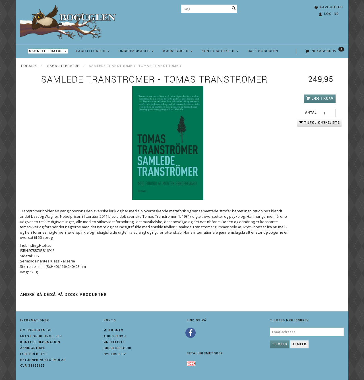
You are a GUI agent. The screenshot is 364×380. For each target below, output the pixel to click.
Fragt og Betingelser (41, 336)
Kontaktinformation (40, 342)
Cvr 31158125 (32, 365)
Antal (311, 112)
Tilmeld (279, 344)
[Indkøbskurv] (324, 51)
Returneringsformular (43, 360)
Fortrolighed (33, 354)
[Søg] (234, 9)
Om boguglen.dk (35, 330)
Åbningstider (33, 348)
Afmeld (299, 344)
